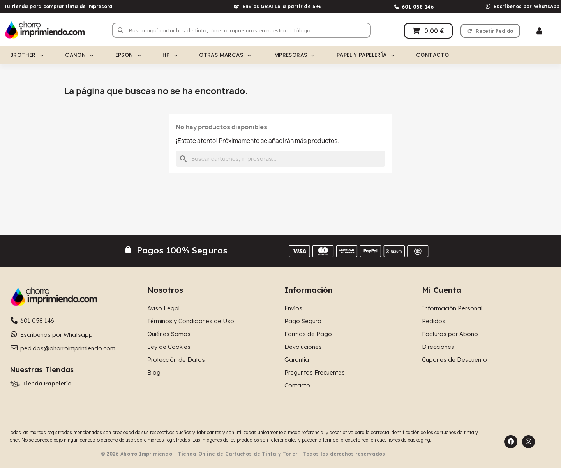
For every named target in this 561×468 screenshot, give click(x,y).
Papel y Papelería (366, 55)
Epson (128, 55)
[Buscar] (280, 159)
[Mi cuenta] (539, 31)
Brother (27, 55)
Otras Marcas (225, 55)
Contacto (432, 55)
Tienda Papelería (47, 383)
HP (170, 55)
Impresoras (293, 55)
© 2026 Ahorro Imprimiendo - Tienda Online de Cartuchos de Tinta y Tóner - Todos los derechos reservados (243, 454)
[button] (490, 31)
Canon (79, 55)
